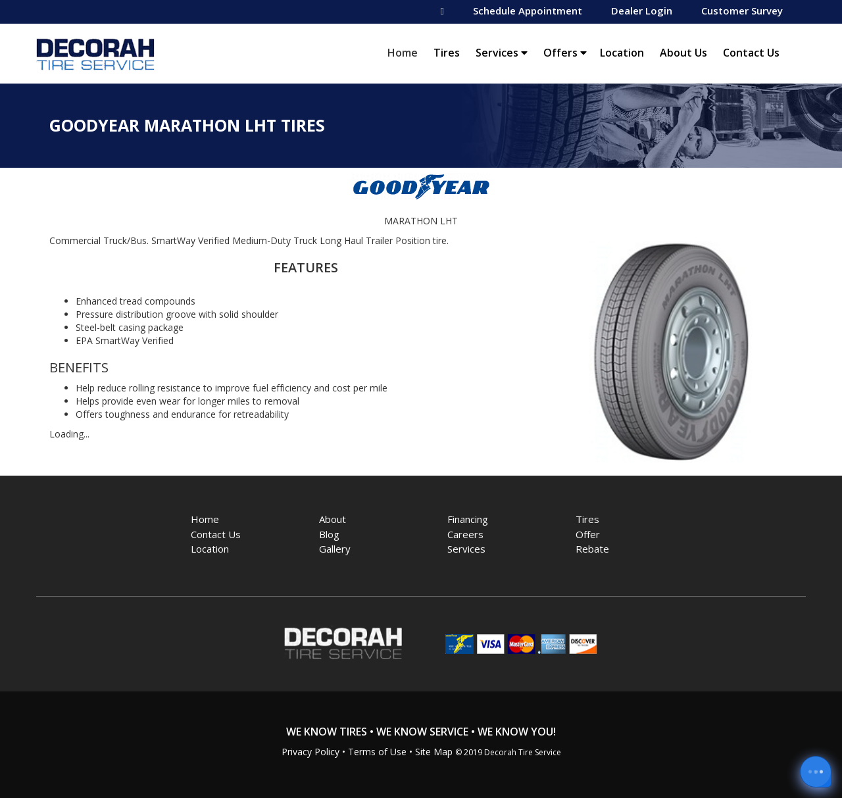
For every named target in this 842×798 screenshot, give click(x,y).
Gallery (335, 548)
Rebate (592, 548)
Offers (565, 52)
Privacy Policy (310, 751)
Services (502, 52)
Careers (465, 534)
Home (405, 52)
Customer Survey (742, 10)
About (332, 519)
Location (622, 52)
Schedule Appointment (527, 10)
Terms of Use (377, 751)
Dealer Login (641, 10)
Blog (329, 534)
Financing (467, 519)
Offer (588, 534)
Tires (446, 52)
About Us (683, 52)
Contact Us (751, 52)
